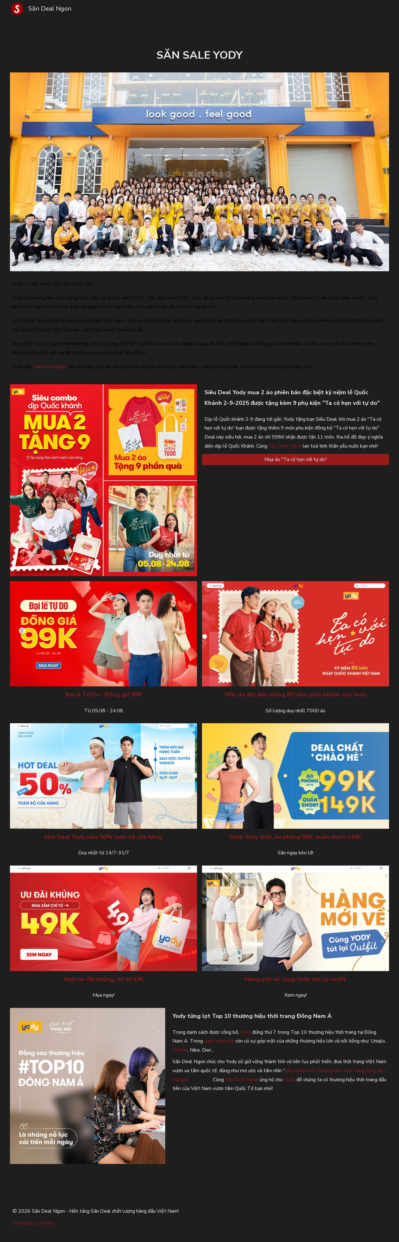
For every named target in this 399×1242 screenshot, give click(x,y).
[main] (199, 55)
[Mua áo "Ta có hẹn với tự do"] (295, 459)
